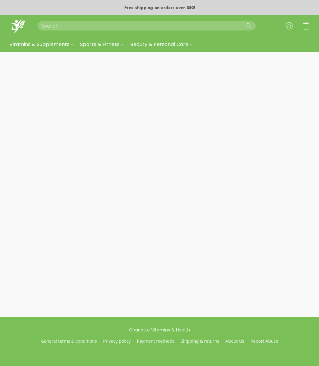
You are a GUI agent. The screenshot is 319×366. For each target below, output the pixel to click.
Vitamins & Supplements (41, 44)
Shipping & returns (200, 341)
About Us (235, 341)
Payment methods (155, 341)
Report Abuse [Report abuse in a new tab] (264, 341)
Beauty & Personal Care (161, 44)
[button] (17, 26)
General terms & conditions (69, 341)
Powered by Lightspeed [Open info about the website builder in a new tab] (160, 352)
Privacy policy (117, 341)
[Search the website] (248, 25)
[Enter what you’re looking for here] (147, 25)
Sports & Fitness (102, 44)
